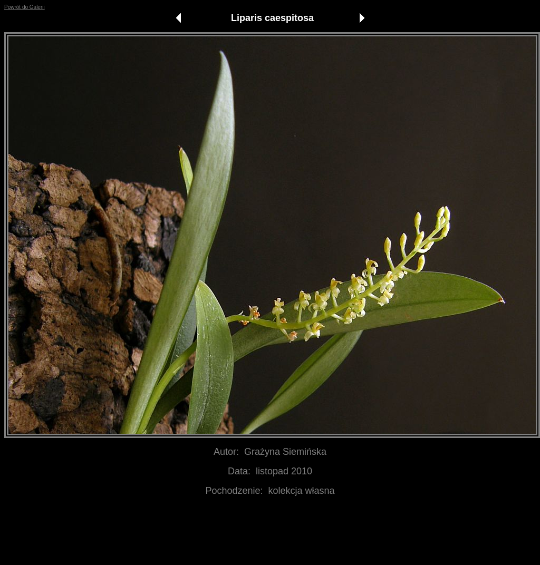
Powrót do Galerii (24, 7)
